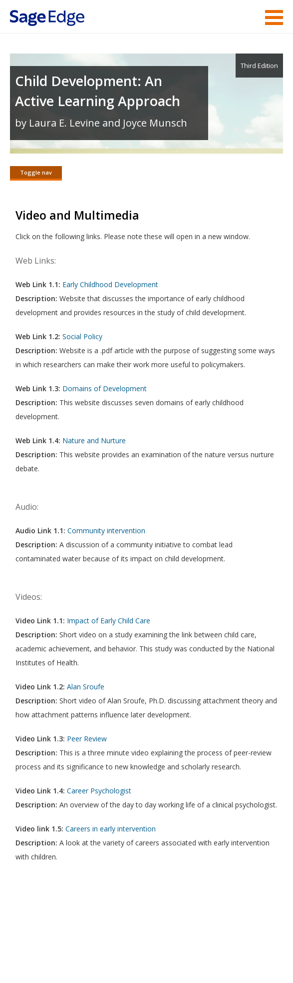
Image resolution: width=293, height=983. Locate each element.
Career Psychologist (99, 791)
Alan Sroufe (85, 687)
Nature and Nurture (94, 441)
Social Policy (82, 337)
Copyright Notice (161, 945)
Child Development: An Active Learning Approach (97, 91)
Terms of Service (100, 945)
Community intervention (106, 531)
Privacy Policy (217, 945)
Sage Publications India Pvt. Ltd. (155, 921)
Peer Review (87, 739)
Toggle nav (36, 172)
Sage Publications (67, 921)
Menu (274, 17)
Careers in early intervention (110, 829)
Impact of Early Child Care (109, 621)
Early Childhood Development (110, 285)
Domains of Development (104, 389)
